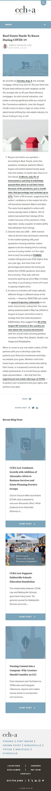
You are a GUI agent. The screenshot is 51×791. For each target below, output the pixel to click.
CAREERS (36, 766)
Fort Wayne (25, 741)
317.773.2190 (15, 780)
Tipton (7, 749)
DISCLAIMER (14, 770)
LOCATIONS (14, 766)
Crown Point (12, 745)
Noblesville (32, 745)
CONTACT (25, 774)
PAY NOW (36, 770)
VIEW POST (27, 524)
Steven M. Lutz (24, 45)
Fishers (8, 741)
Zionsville (10, 753)
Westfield (22, 749)
